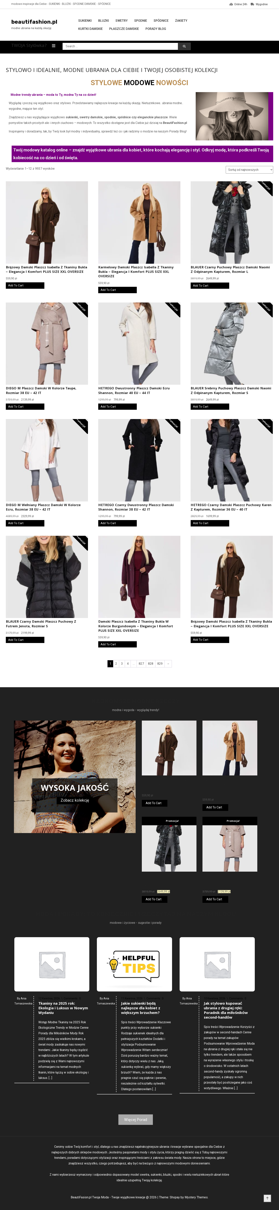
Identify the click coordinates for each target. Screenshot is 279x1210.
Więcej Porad (135, 1119)
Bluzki (103, 20)
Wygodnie (259, 4)
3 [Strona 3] (122, 664)
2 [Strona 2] (116, 664)
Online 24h (238, 4)
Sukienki (85, 20)
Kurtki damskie (90, 29)
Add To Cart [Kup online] (15, 285)
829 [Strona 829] (160, 664)
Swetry (121, 20)
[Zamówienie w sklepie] (249, 170)
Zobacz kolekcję (75, 800)
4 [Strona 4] (128, 664)
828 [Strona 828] (150, 664)
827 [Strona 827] (141, 664)
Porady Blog (156, 29)
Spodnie (140, 20)
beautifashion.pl (34, 22)
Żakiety (181, 20)
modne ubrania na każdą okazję (31, 28)
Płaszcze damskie (124, 29)
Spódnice (161, 20)
